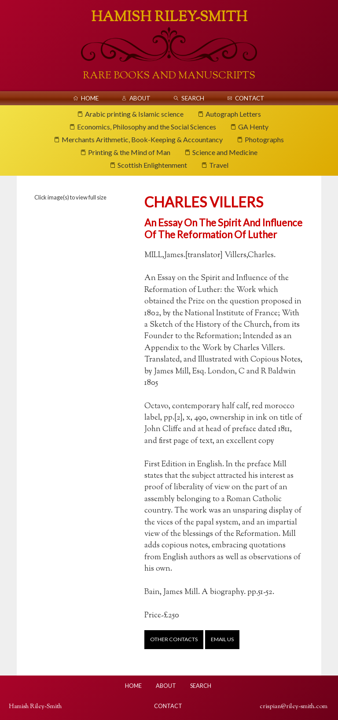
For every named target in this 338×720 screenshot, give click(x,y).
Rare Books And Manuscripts (169, 76)
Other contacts (174, 639)
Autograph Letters (233, 114)
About (140, 98)
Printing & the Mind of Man (129, 152)
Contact (250, 98)
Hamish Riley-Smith (169, 17)
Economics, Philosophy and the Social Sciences (146, 126)
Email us (222, 639)
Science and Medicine (224, 152)
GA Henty (253, 126)
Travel (218, 165)
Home (90, 98)
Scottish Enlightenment (152, 165)
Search (192, 98)
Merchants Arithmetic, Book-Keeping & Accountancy (142, 139)
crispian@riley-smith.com (293, 706)
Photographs (264, 139)
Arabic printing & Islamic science (134, 114)
